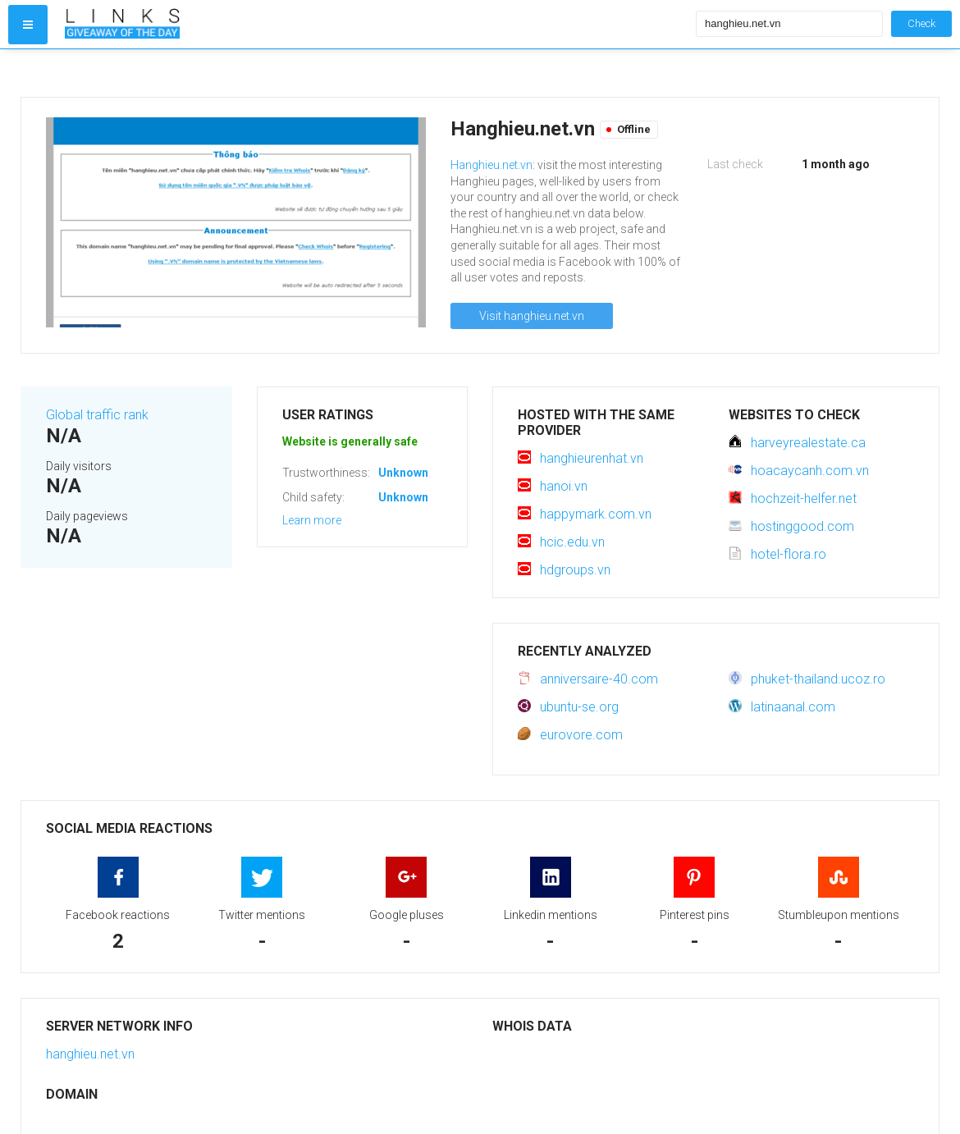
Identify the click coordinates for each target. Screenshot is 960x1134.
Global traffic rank (97, 415)
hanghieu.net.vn (90, 1054)
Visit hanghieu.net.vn (531, 315)
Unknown (403, 472)
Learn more (311, 520)
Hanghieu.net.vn (491, 164)
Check (921, 23)
